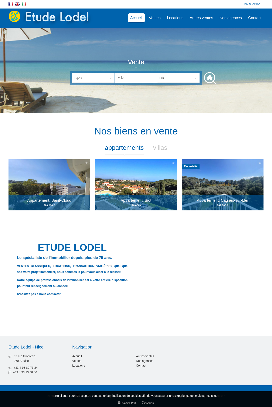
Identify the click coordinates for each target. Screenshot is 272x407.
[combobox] (136, 78)
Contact (254, 18)
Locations (175, 18)
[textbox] (139, 77)
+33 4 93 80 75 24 (26, 367)
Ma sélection (252, 4)
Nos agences (231, 18)
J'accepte (148, 402)
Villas (160, 147)
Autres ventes (201, 18)
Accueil (136, 18)
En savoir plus (127, 402)
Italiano (24, 4)
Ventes (155, 18)
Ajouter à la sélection (86, 162)
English (17, 4)
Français (10, 4)
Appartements (124, 147)
